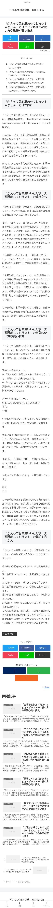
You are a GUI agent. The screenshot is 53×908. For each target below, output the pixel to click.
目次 (22, 58)
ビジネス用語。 (9, 634)
